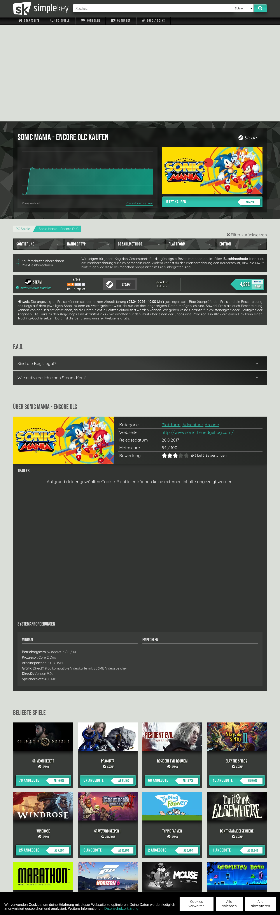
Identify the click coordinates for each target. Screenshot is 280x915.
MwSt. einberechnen (34, 168)
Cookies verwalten (197, 903)
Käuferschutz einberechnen (40, 164)
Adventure (192, 328)
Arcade (212, 328)
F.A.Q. (112, 886)
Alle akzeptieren (260, 903)
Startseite (29, 21)
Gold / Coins (153, 21)
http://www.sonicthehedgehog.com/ (198, 335)
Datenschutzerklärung (121, 908)
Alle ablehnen (229, 903)
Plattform (171, 328)
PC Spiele (60, 21)
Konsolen (90, 21)
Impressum (32, 886)
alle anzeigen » (140, 839)
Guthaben (121, 21)
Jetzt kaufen (213, 105)
